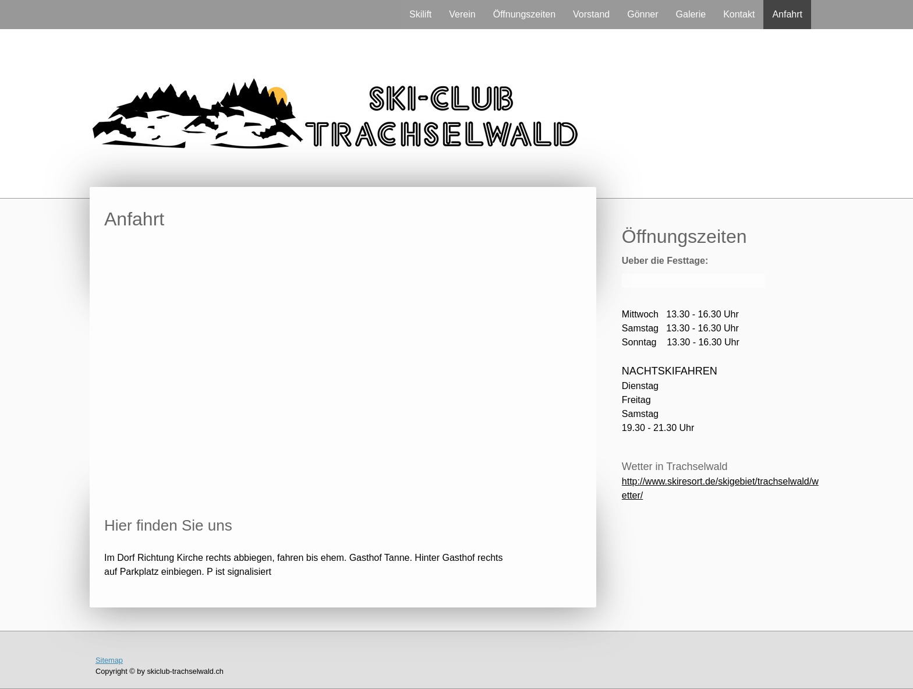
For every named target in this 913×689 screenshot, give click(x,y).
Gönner (642, 14)
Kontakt (739, 14)
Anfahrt (787, 14)
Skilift (420, 14)
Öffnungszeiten (524, 14)
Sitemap (109, 660)
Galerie (691, 14)
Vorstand (591, 14)
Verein (462, 14)
